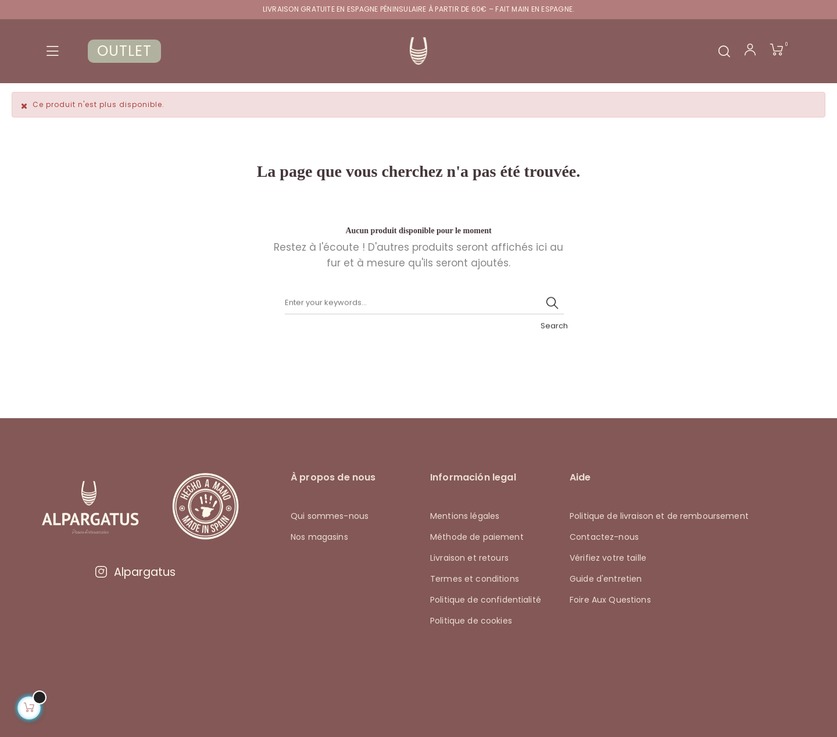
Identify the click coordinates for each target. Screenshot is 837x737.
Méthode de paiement (477, 536)
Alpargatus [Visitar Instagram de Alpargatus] (135, 571)
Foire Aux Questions (610, 599)
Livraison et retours (469, 557)
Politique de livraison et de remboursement (659, 515)
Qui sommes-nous (330, 515)
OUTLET (124, 51)
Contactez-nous (604, 536)
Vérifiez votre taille (608, 557)
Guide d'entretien (606, 578)
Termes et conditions (474, 578)
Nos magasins (319, 536)
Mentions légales (464, 515)
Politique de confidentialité (485, 599)
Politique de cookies (471, 620)
